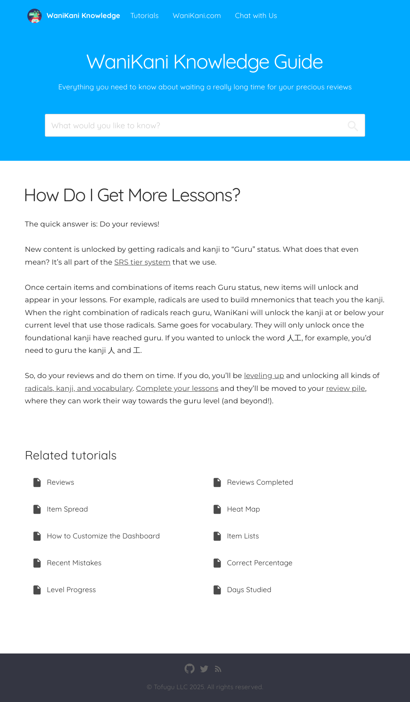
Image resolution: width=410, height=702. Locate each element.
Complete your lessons (177, 388)
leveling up (264, 375)
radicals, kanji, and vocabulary (79, 388)
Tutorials (144, 15)
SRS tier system (142, 262)
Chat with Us (256, 15)
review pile (345, 388)
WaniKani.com (197, 15)
